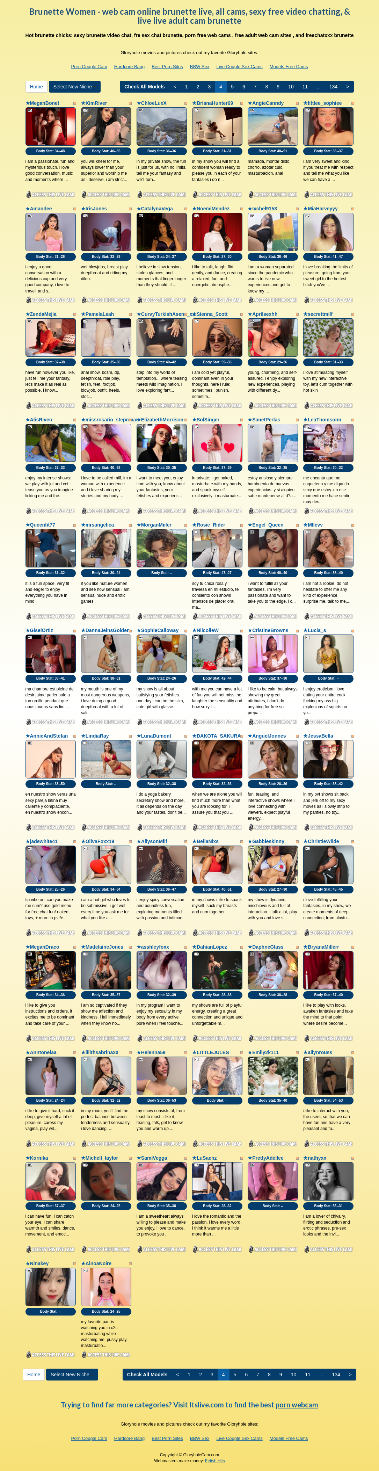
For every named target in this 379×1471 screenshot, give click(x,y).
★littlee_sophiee (322, 103)
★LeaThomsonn (322, 419)
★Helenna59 (151, 1052)
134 (333, 86)
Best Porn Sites (167, 66)
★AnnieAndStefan (46, 736)
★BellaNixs (205, 841)
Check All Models (144, 86)
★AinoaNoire (96, 1263)
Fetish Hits (215, 1460)
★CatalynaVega (155, 208)
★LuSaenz (204, 1158)
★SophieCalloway (157, 630)
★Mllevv (313, 525)
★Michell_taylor (99, 1158)
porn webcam (297, 1404)
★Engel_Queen (265, 525)
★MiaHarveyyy (320, 208)
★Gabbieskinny (266, 841)
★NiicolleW (205, 630)
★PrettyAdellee (265, 1158)
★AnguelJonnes (267, 736)
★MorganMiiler (154, 525)
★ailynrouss (317, 1052)
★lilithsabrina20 (99, 1052)
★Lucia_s (314, 630)
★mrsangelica (97, 525)
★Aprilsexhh (262, 314)
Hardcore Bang (129, 66)
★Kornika (36, 1158)
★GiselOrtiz (39, 630)
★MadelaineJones (102, 947)
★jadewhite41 (41, 841)
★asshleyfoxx (153, 947)
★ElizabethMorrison (160, 419)
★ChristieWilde (321, 841)
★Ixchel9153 (262, 208)
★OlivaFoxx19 (98, 841)
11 (305, 86)
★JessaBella (318, 736)
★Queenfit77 (40, 525)
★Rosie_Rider (208, 525)
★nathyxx (314, 1158)
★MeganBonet (42, 103)
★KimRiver (94, 103)
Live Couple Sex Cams (239, 66)
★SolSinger (205, 419)
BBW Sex (200, 66)
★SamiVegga (152, 1158)
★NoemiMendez (210, 208)
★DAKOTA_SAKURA (216, 736)
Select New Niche (74, 86)
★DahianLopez (209, 947)
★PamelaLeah (97, 314)
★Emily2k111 (263, 1052)
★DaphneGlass (265, 947)
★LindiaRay (95, 736)
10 (291, 86)
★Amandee (38, 208)
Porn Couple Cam (89, 66)
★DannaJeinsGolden (105, 630)
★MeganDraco (42, 947)
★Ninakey (37, 1263)
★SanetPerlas (264, 419)
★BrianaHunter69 (212, 103)
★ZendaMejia (41, 314)
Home (36, 86)
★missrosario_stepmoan (110, 419)
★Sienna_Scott (210, 314)
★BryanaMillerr (321, 947)
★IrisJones (94, 208)
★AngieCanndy (266, 103)
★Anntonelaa (41, 1052)
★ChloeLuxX (152, 103)
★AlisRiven (38, 419)
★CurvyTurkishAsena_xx (166, 314)
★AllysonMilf (152, 841)
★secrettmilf (318, 314)
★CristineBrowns (268, 630)
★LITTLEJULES (210, 1052)
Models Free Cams (289, 66)
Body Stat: (50, 151)
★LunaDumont (154, 736)
